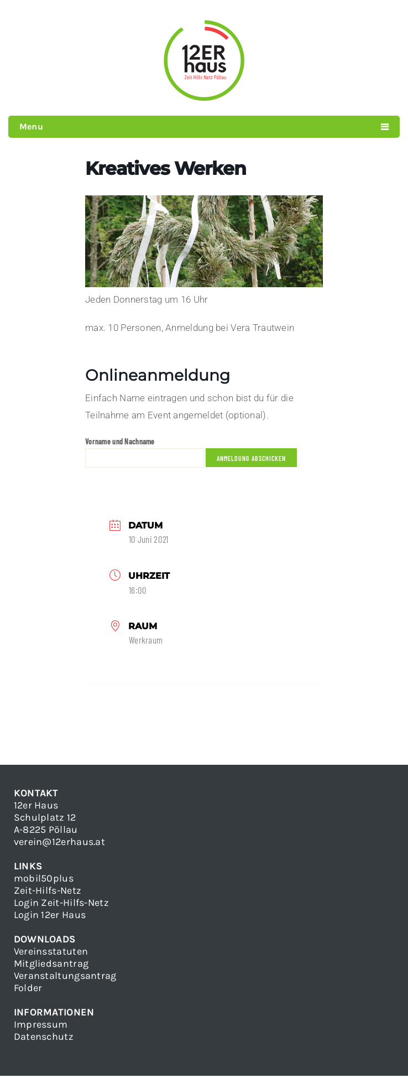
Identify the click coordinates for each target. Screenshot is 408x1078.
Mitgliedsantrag (51, 966)
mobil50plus (44, 880)
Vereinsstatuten (51, 953)
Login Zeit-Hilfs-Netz (61, 905)
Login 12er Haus (50, 917)
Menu (31, 126)
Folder (28, 990)
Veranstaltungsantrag (65, 978)
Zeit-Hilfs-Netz (47, 893)
